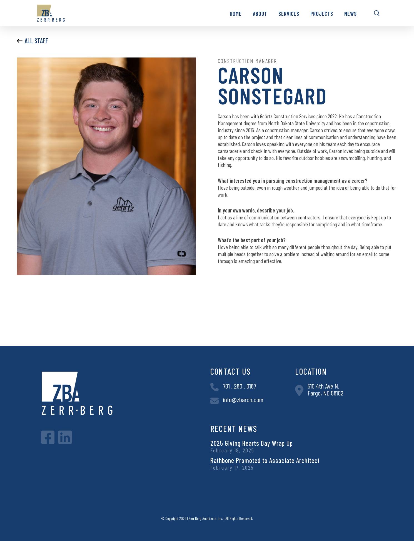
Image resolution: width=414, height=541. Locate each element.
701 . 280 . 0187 (239, 385)
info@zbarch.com (243, 399)
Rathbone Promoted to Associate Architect (265, 460)
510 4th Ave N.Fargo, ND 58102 (325, 389)
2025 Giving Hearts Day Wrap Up (251, 443)
